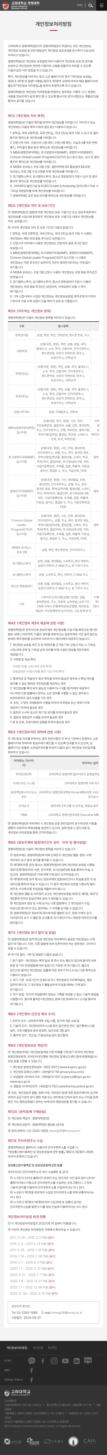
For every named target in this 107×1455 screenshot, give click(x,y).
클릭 (50, 1237)
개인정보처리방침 (16, 1348)
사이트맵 (37, 1348)
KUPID (52, 1348)
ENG (80, 5)
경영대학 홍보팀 (20, 1306)
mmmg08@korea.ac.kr (65, 1131)
